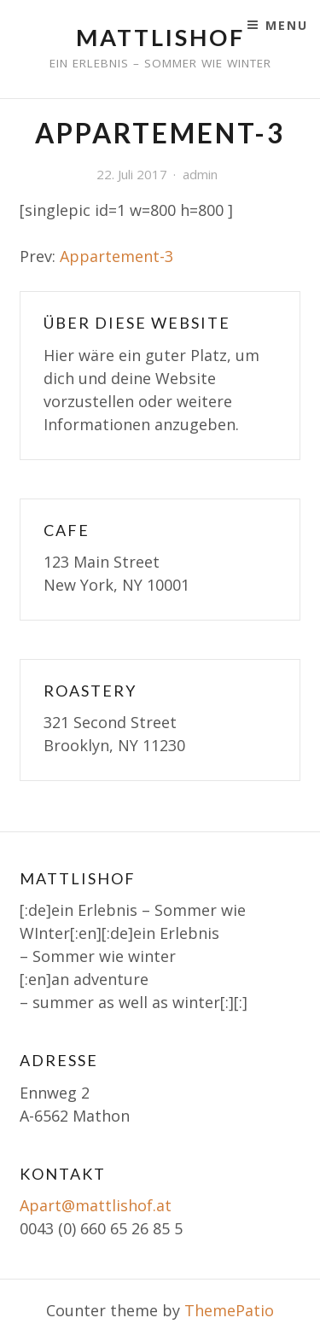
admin (200, 174)
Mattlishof (160, 37)
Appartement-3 (116, 256)
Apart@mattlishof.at (96, 1205)
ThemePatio (229, 1310)
